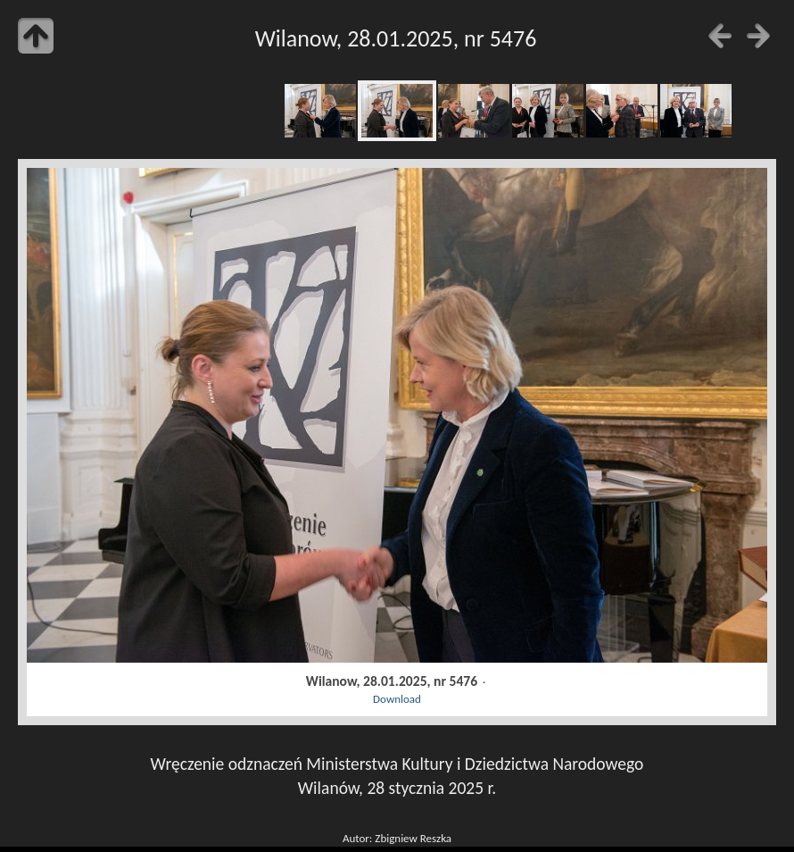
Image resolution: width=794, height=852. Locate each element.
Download (397, 699)
